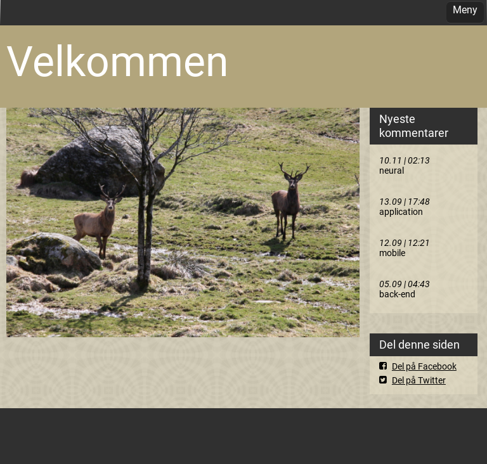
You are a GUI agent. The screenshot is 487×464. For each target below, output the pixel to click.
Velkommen (117, 61)
